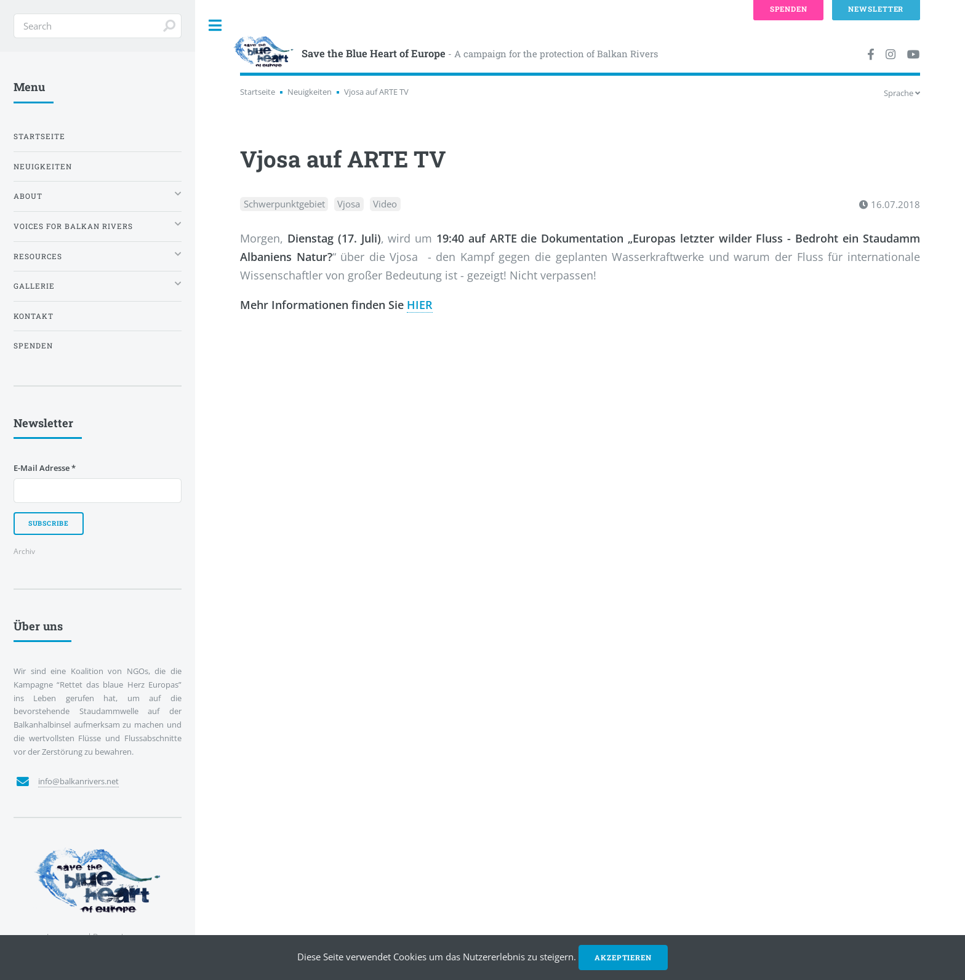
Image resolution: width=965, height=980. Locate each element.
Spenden (33, 345)
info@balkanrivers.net (78, 781)
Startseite (257, 91)
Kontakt (34, 316)
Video (385, 204)
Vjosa (348, 204)
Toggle (215, 25)
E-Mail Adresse (45, 467)
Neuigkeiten (309, 91)
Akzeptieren (623, 957)
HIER (420, 304)
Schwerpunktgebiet (284, 204)
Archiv (24, 551)
